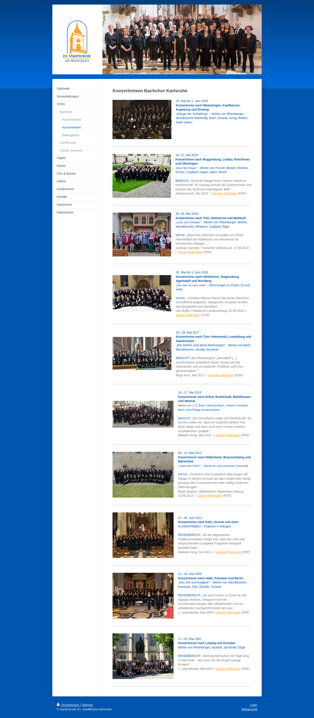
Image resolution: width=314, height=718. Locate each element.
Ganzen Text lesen (224, 193)
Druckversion (68, 705)
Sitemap (87, 705)
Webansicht (249, 709)
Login (253, 705)
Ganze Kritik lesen (190, 252)
